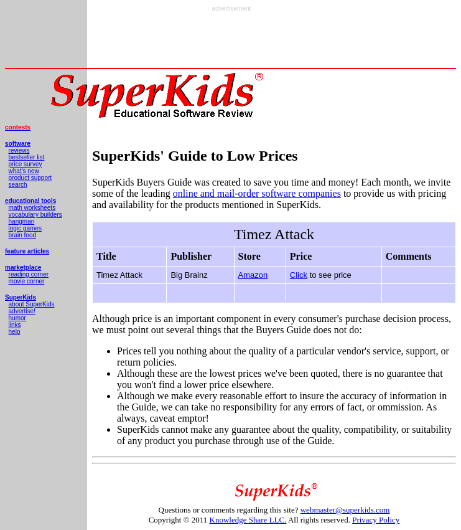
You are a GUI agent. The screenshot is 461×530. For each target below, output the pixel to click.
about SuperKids (32, 304)
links (15, 324)
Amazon (253, 275)
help (15, 331)
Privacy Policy (375, 519)
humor (17, 318)
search (18, 184)
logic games (25, 228)
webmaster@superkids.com (345, 509)
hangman (22, 221)
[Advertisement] (231, 40)
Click (298, 275)
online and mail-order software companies (257, 193)
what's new (24, 171)
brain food (22, 235)
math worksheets (32, 207)
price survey (25, 164)
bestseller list (27, 157)
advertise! (22, 311)
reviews (19, 150)
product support (30, 177)
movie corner (27, 281)
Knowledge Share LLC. (248, 519)
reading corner (29, 274)
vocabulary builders (35, 214)
